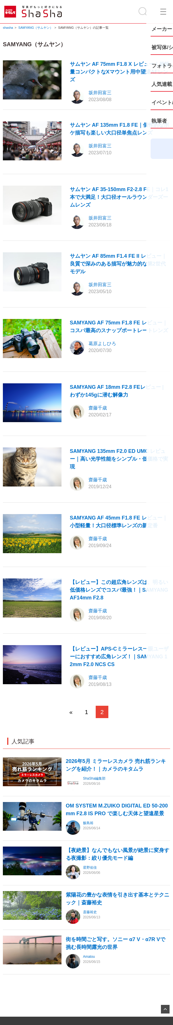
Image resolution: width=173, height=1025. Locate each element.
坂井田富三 (100, 92)
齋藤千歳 (98, 407)
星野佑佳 (90, 868)
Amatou (89, 957)
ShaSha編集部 (94, 778)
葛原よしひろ (102, 343)
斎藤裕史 (90, 912)
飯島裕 (88, 823)
